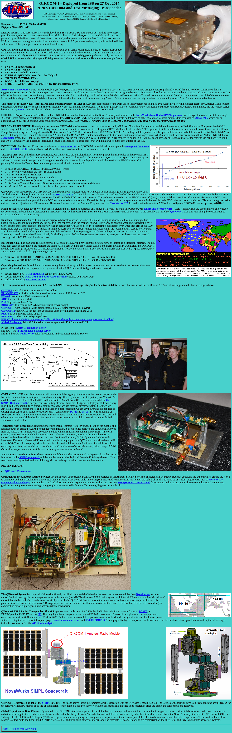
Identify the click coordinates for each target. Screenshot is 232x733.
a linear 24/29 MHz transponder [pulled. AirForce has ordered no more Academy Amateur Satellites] (57, 319)
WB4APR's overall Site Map (19, 728)
